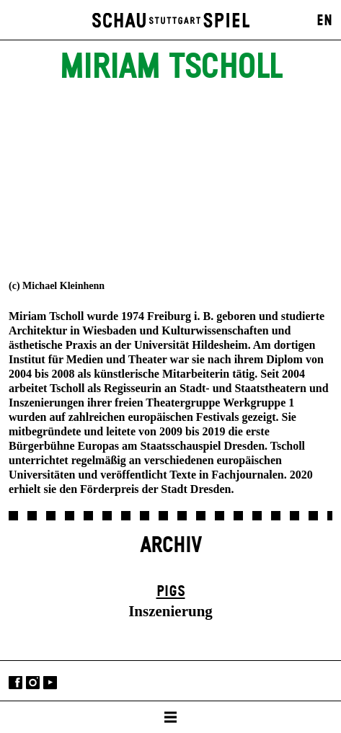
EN (324, 21)
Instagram (33, 682)
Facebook (15, 682)
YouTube (50, 682)
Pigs (170, 592)
